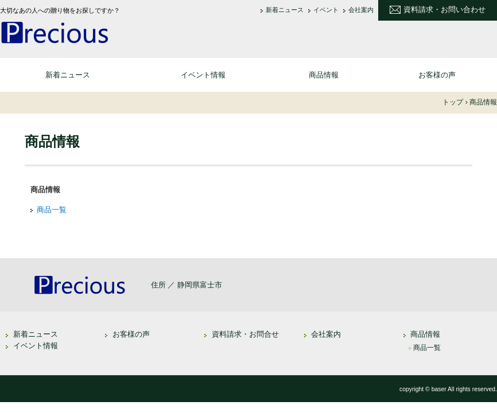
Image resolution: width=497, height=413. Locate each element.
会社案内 (361, 10)
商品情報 (324, 75)
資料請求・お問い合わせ (444, 10)
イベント (326, 10)
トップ (452, 102)
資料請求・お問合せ (245, 334)
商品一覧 (52, 209)
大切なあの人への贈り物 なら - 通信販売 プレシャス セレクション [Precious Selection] (92, 32)
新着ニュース (285, 10)
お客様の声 (437, 75)
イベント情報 (203, 75)
